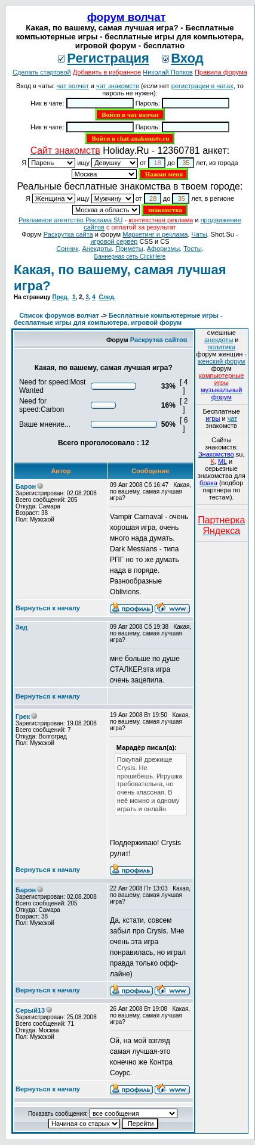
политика (221, 346)
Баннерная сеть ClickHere (130, 256)
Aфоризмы (163, 248)
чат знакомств (117, 85)
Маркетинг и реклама (155, 234)
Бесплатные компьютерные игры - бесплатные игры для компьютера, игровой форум (118, 319)
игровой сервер (113, 241)
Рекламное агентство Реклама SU (70, 220)
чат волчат (73, 85)
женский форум (221, 361)
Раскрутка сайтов (159, 339)
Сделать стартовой (42, 72)
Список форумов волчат (59, 315)
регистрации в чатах (202, 85)
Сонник (67, 248)
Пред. (60, 297)
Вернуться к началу (48, 608)
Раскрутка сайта (68, 234)
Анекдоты (97, 248)
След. (107, 297)
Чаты (199, 234)
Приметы (129, 248)
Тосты (192, 248)
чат (233, 418)
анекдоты (218, 339)
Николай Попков (168, 72)
